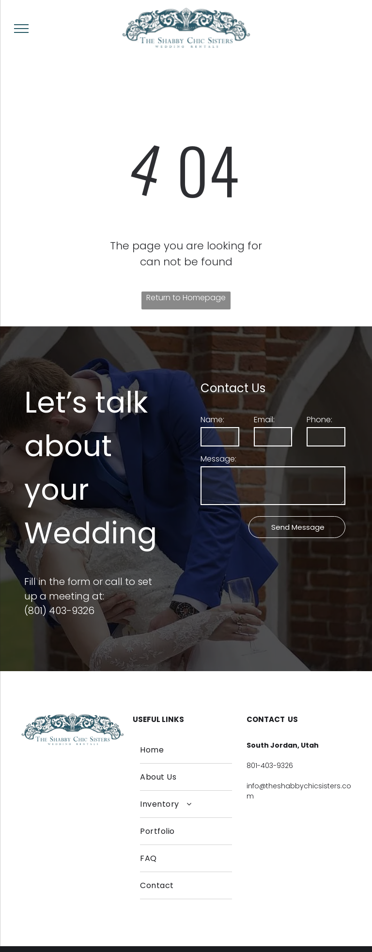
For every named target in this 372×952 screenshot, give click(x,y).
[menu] (21, 28)
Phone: (319, 419)
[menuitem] (186, 750)
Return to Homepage (186, 297)
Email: (264, 419)
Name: (212, 419)
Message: (218, 458)
